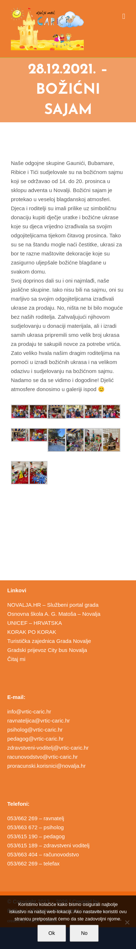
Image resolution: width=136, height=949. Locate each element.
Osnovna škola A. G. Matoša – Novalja (53, 614)
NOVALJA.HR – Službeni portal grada (53, 605)
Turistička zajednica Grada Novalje (49, 641)
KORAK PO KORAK (31, 632)
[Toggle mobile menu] (123, 16)
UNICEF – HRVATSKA (34, 623)
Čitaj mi (16, 659)
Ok (52, 933)
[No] (127, 922)
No (84, 933)
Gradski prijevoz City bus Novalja (47, 650)
